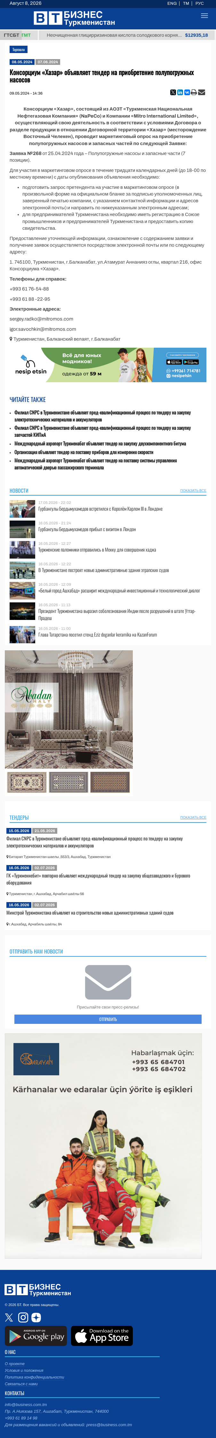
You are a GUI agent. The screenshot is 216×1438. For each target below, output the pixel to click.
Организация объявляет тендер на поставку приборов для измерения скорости (83, 452)
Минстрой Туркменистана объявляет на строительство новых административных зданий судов (89, 912)
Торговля (18, 49)
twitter (9, 1317)
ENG (172, 3)
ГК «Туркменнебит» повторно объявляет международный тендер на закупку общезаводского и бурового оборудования (98, 879)
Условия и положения (24, 1370)
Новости (19, 490)
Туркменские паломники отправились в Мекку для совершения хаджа (97, 549)
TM (186, 3)
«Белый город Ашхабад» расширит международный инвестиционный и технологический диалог (119, 590)
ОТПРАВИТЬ (108, 1019)
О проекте (15, 1364)
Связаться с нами (21, 1384)
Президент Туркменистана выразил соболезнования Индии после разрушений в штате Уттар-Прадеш (117, 614)
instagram (22, 1317)
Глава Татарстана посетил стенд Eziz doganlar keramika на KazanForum (97, 634)
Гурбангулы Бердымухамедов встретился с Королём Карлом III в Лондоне (100, 508)
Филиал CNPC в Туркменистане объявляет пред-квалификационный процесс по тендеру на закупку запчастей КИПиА (102, 431)
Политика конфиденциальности (34, 1377)
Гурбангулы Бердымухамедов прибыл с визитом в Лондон (87, 529)
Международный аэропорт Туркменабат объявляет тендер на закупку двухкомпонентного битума (100, 443)
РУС (200, 3)
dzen (35, 1317)
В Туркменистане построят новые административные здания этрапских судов (103, 570)
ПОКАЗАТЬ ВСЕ (193, 490)
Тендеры (19, 817)
